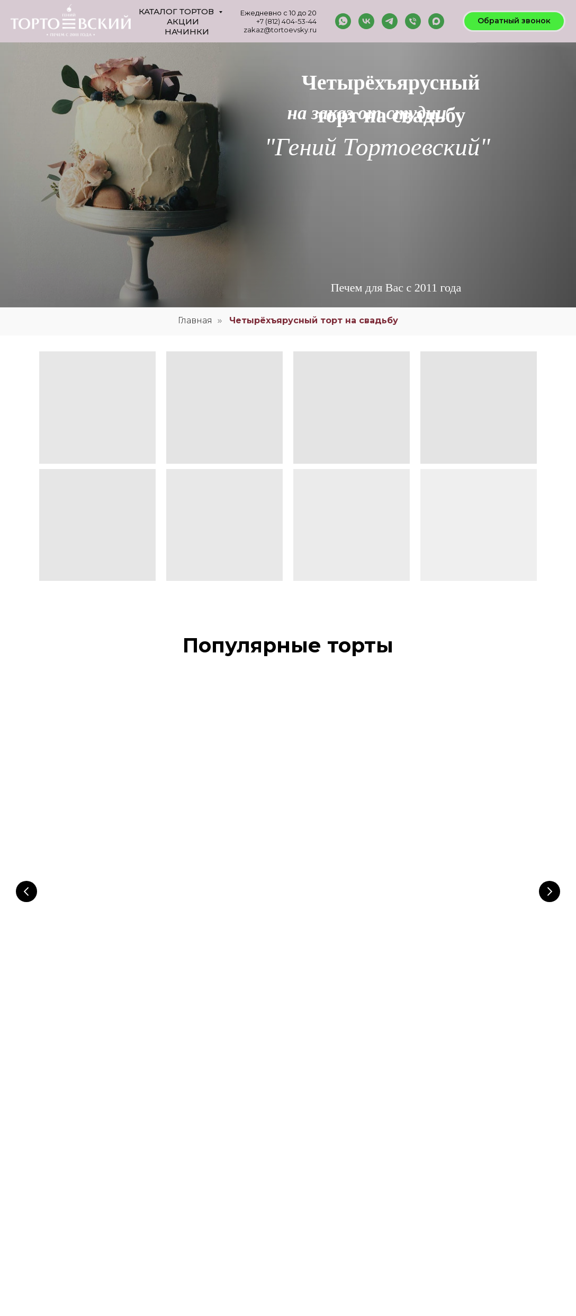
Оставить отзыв (268, 1163)
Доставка (321, 1201)
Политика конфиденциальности (354, 1176)
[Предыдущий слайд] (26, 821)
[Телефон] (413, 21)
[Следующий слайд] (549, 821)
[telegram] (390, 21)
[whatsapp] (343, 21)
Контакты (321, 1138)
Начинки (187, 32)
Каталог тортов (177, 11)
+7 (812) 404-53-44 (286, 21)
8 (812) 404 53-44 (78, 1229)
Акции (183, 21)
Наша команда (329, 1125)
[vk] (366, 21)
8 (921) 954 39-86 (76, 1267)
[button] (514, 21)
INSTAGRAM (422, 1155)
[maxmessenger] (436, 21)
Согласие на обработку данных (354, 1163)
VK (408, 1142)
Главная (195, 320)
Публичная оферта (336, 1189)
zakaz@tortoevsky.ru (280, 29)
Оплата (318, 1150)
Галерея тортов (268, 1138)
